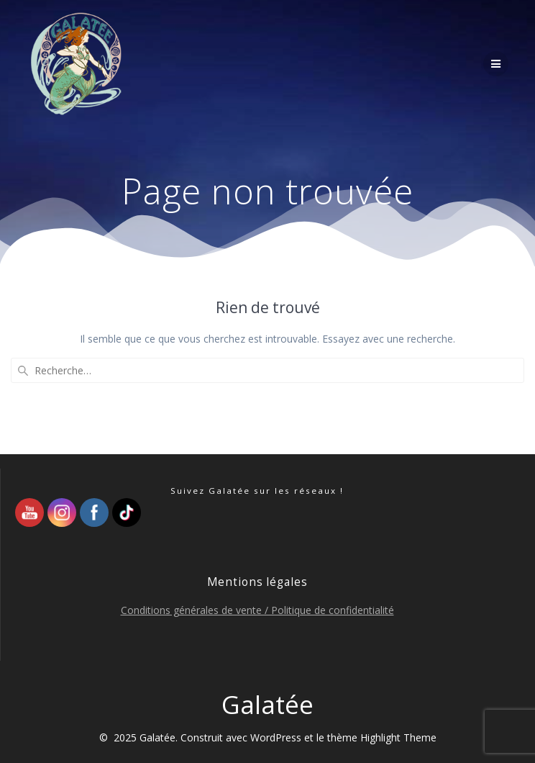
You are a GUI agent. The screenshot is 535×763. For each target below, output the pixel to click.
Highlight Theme (398, 737)
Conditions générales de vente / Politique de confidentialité (257, 610)
